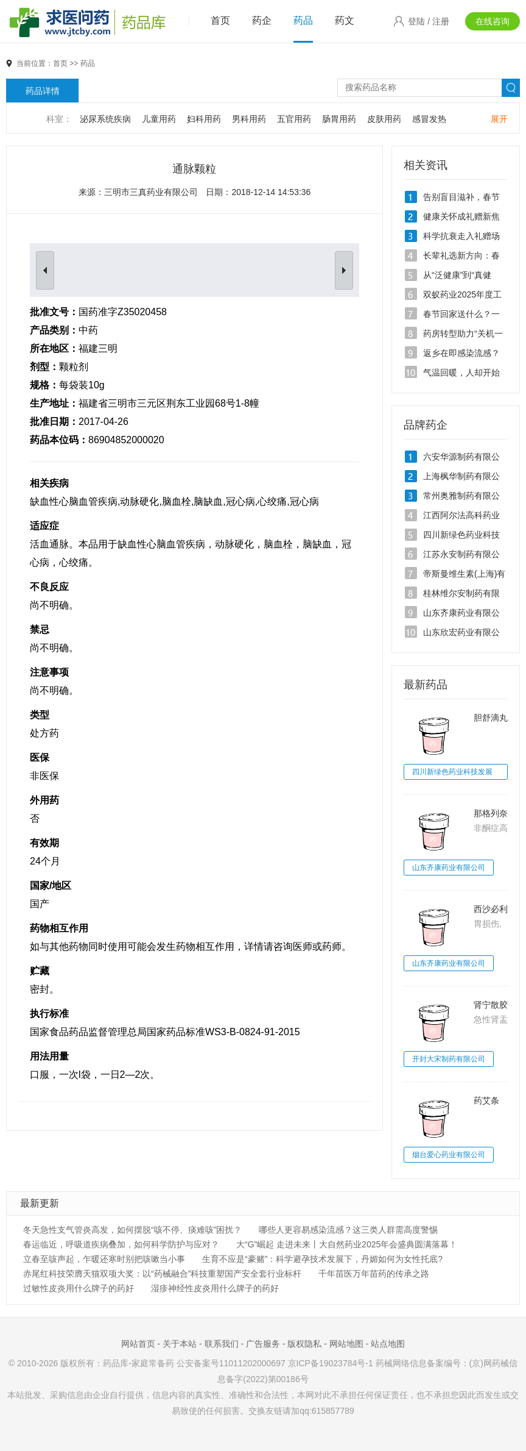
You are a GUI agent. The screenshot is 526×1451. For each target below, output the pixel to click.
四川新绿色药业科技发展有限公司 (452, 774)
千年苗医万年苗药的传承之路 (373, 1273)
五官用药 (294, 119)
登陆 (416, 21)
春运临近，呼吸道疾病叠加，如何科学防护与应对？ (121, 1244)
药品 (303, 20)
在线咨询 (492, 21)
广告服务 (263, 1344)
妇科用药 (204, 119)
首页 (220, 20)
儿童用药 (159, 119)
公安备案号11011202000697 (231, 1363)
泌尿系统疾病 (105, 119)
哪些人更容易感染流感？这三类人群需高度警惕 (348, 1230)
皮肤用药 (384, 119)
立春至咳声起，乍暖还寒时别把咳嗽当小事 (104, 1259)
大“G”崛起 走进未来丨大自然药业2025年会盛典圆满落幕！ (346, 1244)
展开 (499, 119)
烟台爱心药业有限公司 (448, 1154)
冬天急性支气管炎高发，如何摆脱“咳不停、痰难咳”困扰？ (132, 1230)
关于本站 (180, 1344)
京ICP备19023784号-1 (330, 1363)
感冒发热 (429, 119)
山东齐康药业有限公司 (448, 867)
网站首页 (138, 1344)
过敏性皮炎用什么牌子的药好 (78, 1288)
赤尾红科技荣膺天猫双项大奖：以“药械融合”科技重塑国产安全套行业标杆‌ (162, 1273)
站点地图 (388, 1344)
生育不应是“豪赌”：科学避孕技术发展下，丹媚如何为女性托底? (322, 1259)
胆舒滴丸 (491, 717)
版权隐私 (304, 1344)
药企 (262, 20)
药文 (344, 20)
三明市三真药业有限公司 (151, 192)
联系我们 (222, 1344)
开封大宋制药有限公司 (448, 1059)
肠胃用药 (339, 119)
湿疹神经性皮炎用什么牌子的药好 (215, 1288)
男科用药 (249, 119)
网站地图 (346, 1344)
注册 (440, 21)
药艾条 (486, 1100)
